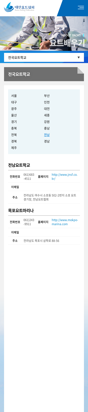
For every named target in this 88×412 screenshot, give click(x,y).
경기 (14, 121)
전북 (14, 134)
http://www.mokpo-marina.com (65, 222)
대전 (47, 108)
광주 (14, 108)
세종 (47, 115)
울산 (14, 115)
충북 (14, 128)
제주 (14, 147)
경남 (47, 141)
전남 (47, 134)
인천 (47, 102)
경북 (14, 141)
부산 (47, 95)
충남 (47, 128)
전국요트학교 (17, 57)
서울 (14, 95)
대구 (14, 102)
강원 (47, 121)
